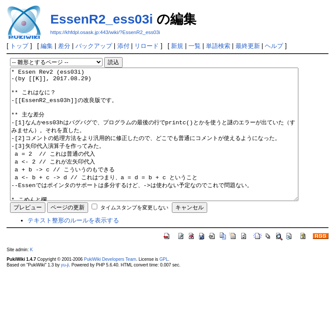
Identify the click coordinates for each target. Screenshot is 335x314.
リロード (146, 45)
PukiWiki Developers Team (110, 285)
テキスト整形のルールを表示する (73, 246)
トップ (19, 45)
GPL (163, 285)
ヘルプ (274, 45)
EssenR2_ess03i (101, 19)
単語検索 (218, 45)
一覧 (194, 45)
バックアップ (93, 45)
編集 (47, 45)
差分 (64, 45)
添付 (123, 45)
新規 (177, 45)
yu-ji (65, 291)
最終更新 (248, 45)
